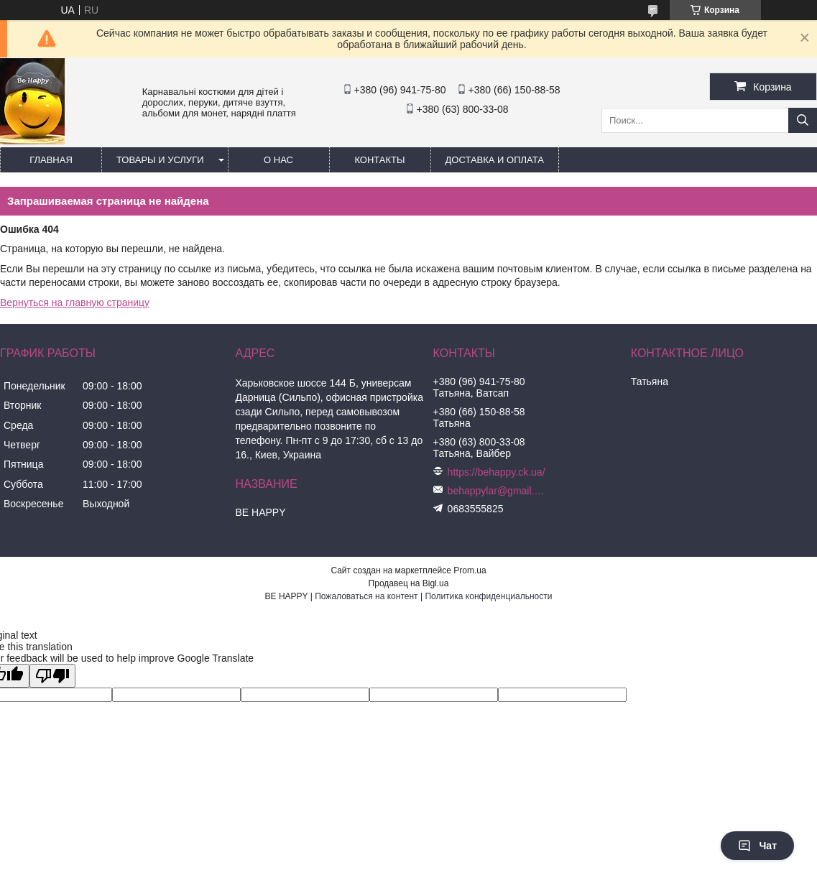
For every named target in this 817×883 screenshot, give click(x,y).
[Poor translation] (52, 676)
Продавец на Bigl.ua (409, 583)
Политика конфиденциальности (488, 596)
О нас (278, 159)
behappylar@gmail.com (498, 490)
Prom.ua (469, 570)
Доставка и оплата (495, 159)
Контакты (379, 159)
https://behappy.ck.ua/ (496, 472)
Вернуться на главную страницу (74, 302)
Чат (757, 845)
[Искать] (802, 120)
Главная (51, 159)
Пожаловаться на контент (366, 596)
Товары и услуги (160, 159)
